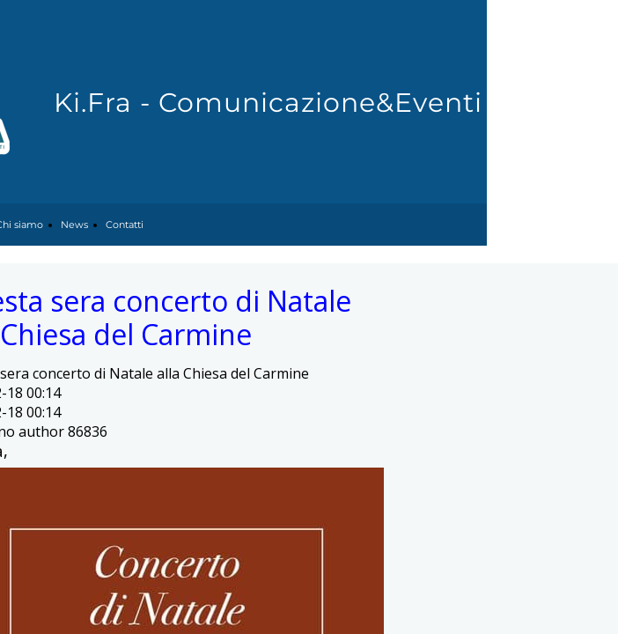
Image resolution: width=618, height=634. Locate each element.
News (74, 224)
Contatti (124, 224)
